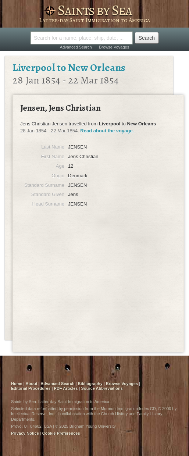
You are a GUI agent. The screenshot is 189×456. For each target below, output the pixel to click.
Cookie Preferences (61, 433)
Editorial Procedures (31, 388)
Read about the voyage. (107, 130)
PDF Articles (66, 388)
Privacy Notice (25, 433)
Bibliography (90, 383)
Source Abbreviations (102, 388)
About (32, 383)
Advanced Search (76, 47)
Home (16, 383)
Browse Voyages (114, 47)
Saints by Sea (94, 10)
